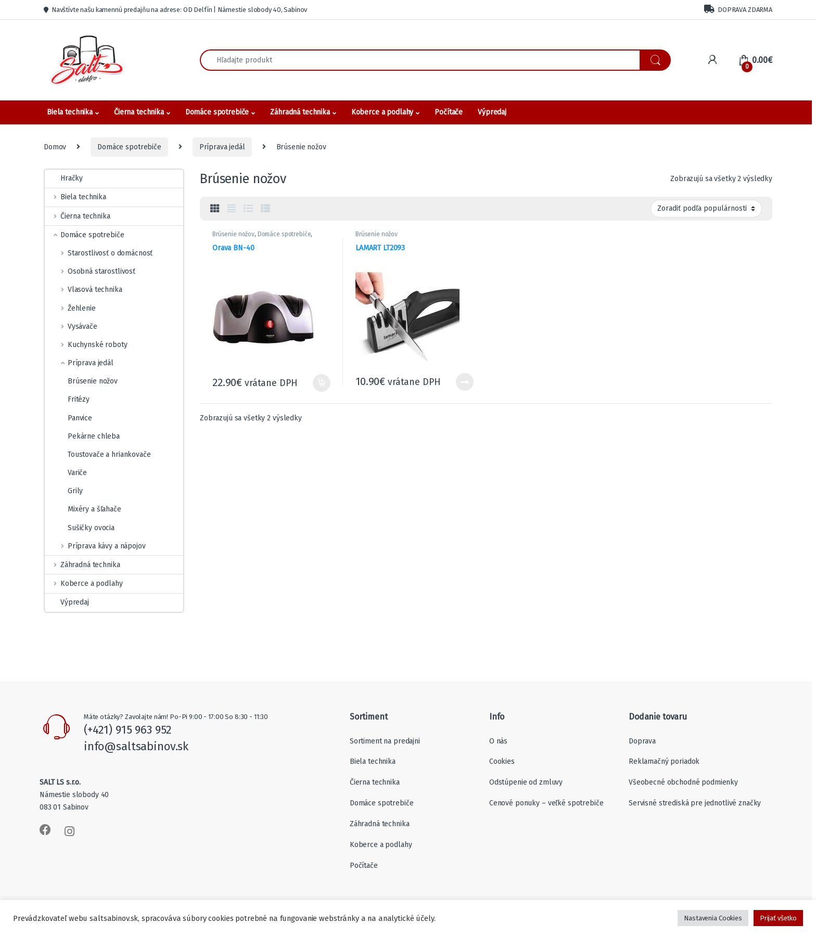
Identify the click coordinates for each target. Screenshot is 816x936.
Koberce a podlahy (382, 112)
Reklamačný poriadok (664, 761)
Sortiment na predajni (385, 741)
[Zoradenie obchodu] (706, 208)
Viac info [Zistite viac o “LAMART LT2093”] (465, 382)
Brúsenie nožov (233, 234)
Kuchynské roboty (86, 344)
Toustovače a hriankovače (98, 454)
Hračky (64, 178)
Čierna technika (139, 112)
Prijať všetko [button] (778, 918)
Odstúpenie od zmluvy (526, 782)
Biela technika (70, 112)
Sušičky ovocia (79, 527)
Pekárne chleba (82, 436)
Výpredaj (492, 112)
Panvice (68, 418)
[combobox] (420, 60)
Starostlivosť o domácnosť (98, 253)
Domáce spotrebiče (217, 112)
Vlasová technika (83, 289)
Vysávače (71, 326)
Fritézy (67, 399)
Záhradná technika (300, 112)
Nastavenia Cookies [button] (713, 918)
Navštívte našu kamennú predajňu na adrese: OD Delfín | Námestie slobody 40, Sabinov (175, 10)
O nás (498, 741)
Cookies (502, 761)
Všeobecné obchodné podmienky (683, 782)
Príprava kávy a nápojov (95, 546)
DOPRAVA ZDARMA (738, 9)
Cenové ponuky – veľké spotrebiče (546, 803)
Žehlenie (70, 308)
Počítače (449, 112)
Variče (66, 472)
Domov (55, 147)
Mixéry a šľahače (83, 509)
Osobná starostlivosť (90, 271)
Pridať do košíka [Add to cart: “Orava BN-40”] (321, 383)
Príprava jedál (222, 147)
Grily (64, 490)
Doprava (642, 741)
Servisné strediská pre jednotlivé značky (695, 803)
